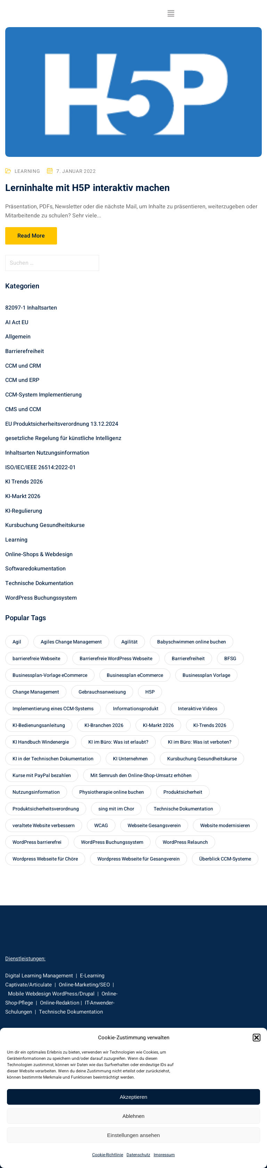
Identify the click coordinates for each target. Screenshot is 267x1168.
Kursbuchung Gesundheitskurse (45, 525)
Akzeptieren (133, 1097)
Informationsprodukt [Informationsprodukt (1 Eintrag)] (136, 708)
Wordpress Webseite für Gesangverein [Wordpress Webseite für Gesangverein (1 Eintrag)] (138, 859)
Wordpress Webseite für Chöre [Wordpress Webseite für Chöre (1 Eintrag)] (45, 859)
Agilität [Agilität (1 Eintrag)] (129, 642)
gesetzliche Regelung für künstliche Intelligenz (63, 438)
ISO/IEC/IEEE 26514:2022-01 (40, 467)
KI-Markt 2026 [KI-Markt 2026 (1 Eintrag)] (158, 725)
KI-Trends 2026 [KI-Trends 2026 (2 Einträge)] (209, 725)
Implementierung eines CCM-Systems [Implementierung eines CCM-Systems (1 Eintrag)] (53, 708)
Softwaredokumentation (35, 569)
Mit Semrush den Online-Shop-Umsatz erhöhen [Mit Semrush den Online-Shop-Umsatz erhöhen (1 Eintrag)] (141, 775)
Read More (31, 236)
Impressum (164, 1155)
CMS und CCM (23, 409)
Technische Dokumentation (39, 583)
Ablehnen (133, 1116)
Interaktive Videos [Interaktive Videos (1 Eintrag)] (197, 708)
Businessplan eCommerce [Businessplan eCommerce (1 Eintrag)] (135, 675)
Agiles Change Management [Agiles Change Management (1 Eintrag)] (71, 642)
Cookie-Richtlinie (107, 1155)
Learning (27, 171)
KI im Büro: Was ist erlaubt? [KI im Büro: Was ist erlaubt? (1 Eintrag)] (118, 742)
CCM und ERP (22, 380)
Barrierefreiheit (24, 351)
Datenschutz (138, 1155)
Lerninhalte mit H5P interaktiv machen (88, 188)
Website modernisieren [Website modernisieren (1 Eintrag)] (225, 825)
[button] (256, 1037)
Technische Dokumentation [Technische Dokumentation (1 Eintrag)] (183, 809)
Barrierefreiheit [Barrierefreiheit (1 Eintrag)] (188, 658)
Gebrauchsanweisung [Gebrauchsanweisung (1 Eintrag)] (102, 692)
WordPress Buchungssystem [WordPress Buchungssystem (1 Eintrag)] (112, 842)
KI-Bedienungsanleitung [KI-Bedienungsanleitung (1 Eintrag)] (39, 725)
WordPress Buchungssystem (41, 598)
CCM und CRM (23, 366)
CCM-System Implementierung (43, 395)
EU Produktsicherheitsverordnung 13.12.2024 (61, 424)
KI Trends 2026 (24, 482)
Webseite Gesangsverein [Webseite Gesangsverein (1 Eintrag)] (154, 825)
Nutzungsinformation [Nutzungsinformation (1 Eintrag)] (36, 792)
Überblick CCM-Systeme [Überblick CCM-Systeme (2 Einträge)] (225, 859)
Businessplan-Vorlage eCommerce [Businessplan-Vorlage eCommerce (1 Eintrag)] (50, 675)
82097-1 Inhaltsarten (31, 308)
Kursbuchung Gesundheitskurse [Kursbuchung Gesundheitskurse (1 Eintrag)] (202, 758)
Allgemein (18, 337)
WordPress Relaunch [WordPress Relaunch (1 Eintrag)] (185, 842)
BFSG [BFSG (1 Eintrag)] (230, 658)
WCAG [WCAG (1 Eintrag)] (101, 825)
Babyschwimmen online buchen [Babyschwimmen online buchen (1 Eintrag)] (191, 642)
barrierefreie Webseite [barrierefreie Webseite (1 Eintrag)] (36, 658)
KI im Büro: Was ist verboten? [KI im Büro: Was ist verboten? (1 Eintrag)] (200, 742)
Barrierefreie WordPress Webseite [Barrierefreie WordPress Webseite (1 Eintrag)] (116, 658)
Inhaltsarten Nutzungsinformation (47, 453)
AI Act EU (16, 322)
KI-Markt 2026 (22, 496)
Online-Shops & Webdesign (39, 554)
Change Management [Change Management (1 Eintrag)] (36, 692)
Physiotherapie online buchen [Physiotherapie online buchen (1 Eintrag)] (111, 792)
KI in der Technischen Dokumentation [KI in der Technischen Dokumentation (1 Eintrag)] (53, 758)
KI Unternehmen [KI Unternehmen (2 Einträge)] (130, 758)
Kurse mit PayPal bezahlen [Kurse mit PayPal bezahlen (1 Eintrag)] (42, 775)
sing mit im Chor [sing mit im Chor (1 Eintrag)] (116, 809)
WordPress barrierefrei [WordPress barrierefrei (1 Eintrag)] (37, 842)
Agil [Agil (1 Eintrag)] (17, 642)
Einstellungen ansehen (133, 1135)
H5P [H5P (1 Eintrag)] (150, 692)
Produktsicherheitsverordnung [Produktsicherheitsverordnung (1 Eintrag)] (46, 809)
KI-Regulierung (23, 511)
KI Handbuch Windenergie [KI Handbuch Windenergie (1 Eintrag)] (41, 742)
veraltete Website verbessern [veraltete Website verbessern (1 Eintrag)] (44, 825)
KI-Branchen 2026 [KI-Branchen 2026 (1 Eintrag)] (103, 725)
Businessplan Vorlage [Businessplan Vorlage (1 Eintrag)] (206, 675)
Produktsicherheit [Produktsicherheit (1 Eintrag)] (182, 792)
